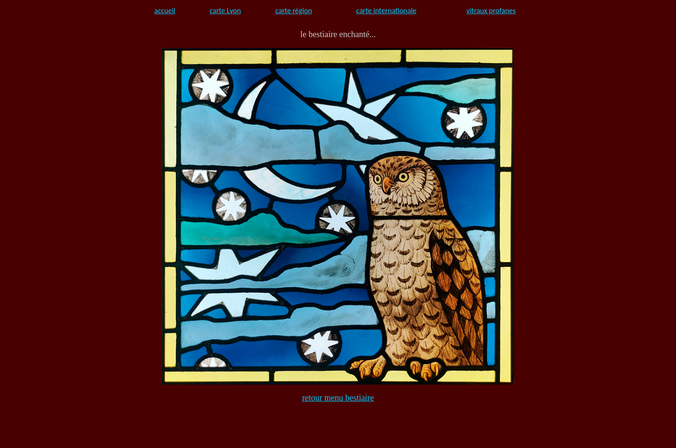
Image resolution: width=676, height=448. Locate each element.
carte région (294, 10)
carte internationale (386, 10)
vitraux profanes (490, 10)
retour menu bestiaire (338, 397)
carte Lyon (225, 10)
